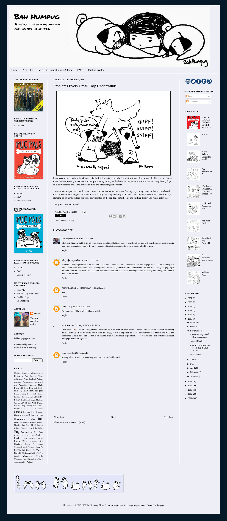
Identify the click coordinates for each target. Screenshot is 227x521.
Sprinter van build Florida (109, 357)
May (192, 364)
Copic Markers (37, 400)
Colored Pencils (24, 400)
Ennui (40, 406)
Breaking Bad (19, 397)
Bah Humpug (36, 16)
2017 (190, 314)
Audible (20, 125)
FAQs (80, 70)
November (195, 322)
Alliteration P (19, 379)
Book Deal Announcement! (207, 206)
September (195, 331)
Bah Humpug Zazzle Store (28, 293)
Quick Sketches (29, 438)
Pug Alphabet (27, 432)
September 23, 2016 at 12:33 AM (85, 260)
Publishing (39, 428)
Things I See (31, 450)
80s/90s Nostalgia (21, 373)
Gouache (18, 415)
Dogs (23, 406)
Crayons (17, 403)
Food (25, 409)
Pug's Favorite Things (28, 435)
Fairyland (17, 409)
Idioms (40, 415)
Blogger (160, 505)
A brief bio (28, 70)
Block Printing (20, 394)
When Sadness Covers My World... (206, 155)
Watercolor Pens (20, 459)
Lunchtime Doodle (21, 422)
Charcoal (29, 397)
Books (40, 394)
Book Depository (24, 200)
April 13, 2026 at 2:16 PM (78, 353)
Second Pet (30, 444)
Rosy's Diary (20, 441)
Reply (64, 250)
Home (14, 70)
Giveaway (39, 412)
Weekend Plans (196, 354)
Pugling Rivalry (96, 70)
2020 (190, 302)
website (98, 311)
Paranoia (24, 428)
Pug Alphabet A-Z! (207, 171)
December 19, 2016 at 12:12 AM (90, 288)
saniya (65, 306)
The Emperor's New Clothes (207, 258)
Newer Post (59, 417)
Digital (40, 403)
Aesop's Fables (36, 376)
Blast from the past (33, 391)
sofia (64, 353)
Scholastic (33, 441)
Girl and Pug (28, 412)
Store (33, 447)
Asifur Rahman (69, 288)
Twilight (34, 453)
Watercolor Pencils (33, 456)
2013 (190, 390)
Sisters (40, 444)
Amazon (20, 193)
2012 (190, 394)
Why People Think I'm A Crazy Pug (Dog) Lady (207, 190)
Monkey (40, 422)
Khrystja (66, 260)
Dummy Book (32, 406)
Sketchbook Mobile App (22, 447)
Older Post (168, 417)
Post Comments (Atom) (75, 422)
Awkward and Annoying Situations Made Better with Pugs (28, 385)
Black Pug (18, 391)
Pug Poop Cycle (206, 222)
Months (17, 425)
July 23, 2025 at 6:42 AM (79, 306)
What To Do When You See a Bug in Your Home (200, 348)
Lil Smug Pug (23, 301)
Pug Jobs (38, 432)
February (194, 372)
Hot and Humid (196, 341)
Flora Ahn (21, 290)
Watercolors (31, 459)
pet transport (68, 325)
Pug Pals (17, 435)
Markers (33, 422)
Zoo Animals (28, 462)
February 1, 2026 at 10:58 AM (88, 325)
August (193, 359)
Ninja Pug (25, 425)
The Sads (21, 450)
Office (16, 428)
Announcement (28, 382)
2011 (190, 398)
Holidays (32, 415)
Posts (189, 96)
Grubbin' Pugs (23, 297)
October (194, 326)
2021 (190, 298)
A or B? (205, 134)
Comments (192, 101)
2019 (190, 306)
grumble (25, 415)
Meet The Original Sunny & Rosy (55, 70)
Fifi (63, 238)
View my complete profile (34, 321)
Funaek (66, 212)
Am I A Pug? (31, 379)
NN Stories (38, 425)
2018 (190, 310)
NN (31, 425)
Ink (68, 220)
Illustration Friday (24, 419)
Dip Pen (17, 406)
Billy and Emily (36, 388)
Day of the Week (28, 403)
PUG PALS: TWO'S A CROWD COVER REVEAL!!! (207, 122)
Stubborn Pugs (205, 273)
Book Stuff (32, 394)
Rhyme (40, 438)
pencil (31, 428)
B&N (19, 197)
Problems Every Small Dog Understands (199, 335)
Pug (72, 220)
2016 (190, 319)
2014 (190, 385)
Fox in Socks (36, 409)
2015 (190, 381)
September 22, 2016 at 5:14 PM (79, 238)
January (193, 376)
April (192, 368)
